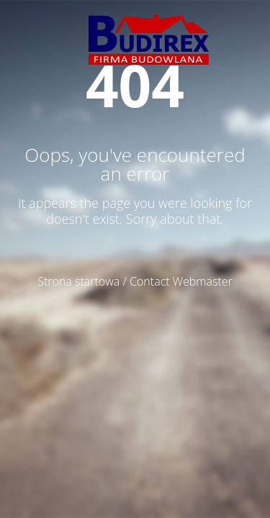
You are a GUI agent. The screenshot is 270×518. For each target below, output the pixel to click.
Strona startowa (78, 281)
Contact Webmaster (181, 281)
